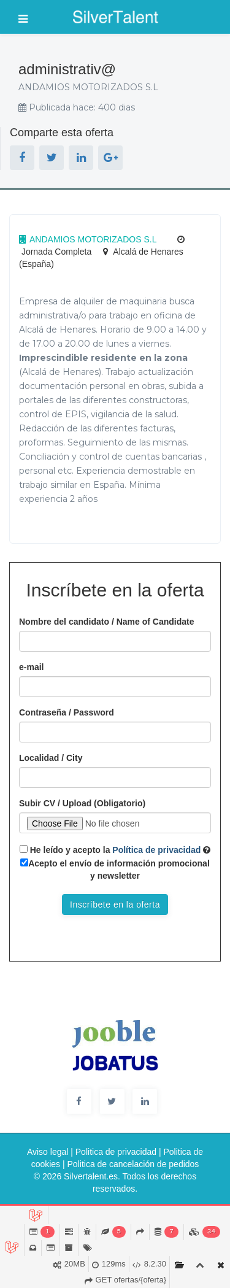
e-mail (31, 667)
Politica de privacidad (115, 1152)
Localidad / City (50, 758)
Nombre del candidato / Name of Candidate (106, 622)
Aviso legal (47, 1152)
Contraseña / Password (66, 712)
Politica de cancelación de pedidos (133, 1164)
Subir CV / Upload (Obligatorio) (82, 803)
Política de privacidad (155, 850)
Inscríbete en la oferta (115, 904)
